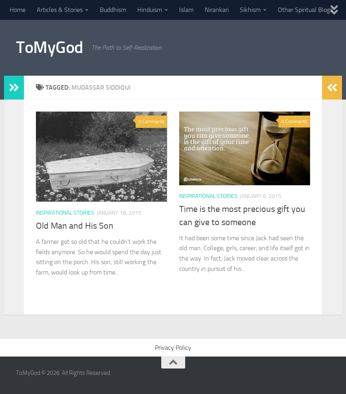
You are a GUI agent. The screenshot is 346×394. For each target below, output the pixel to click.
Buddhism (113, 10)
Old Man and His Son (74, 226)
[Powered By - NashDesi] (326, 376)
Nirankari (217, 10)
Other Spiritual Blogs (305, 10)
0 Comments (151, 121)
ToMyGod (49, 47)
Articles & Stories (60, 10)
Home (18, 10)
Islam (186, 10)
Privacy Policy (173, 347)
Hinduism (149, 10)
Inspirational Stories (65, 213)
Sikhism (250, 10)
